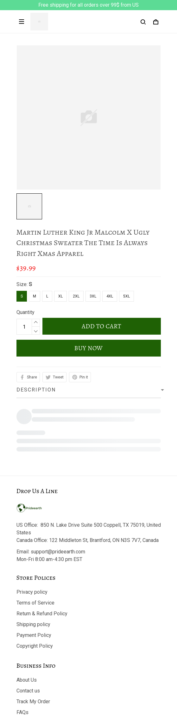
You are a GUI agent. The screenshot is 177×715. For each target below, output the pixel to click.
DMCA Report (88, 686)
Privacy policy (31, 527)
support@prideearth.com (58, 487)
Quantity (25, 312)
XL (60, 296)
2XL (76, 296)
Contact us (28, 626)
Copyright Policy (34, 581)
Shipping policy (33, 559)
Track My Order (33, 636)
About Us (26, 615)
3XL (93, 296)
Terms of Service (35, 538)
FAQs (22, 647)
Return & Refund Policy (41, 548)
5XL (126, 296)
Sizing (23, 658)
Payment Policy (33, 570)
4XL (109, 296)
